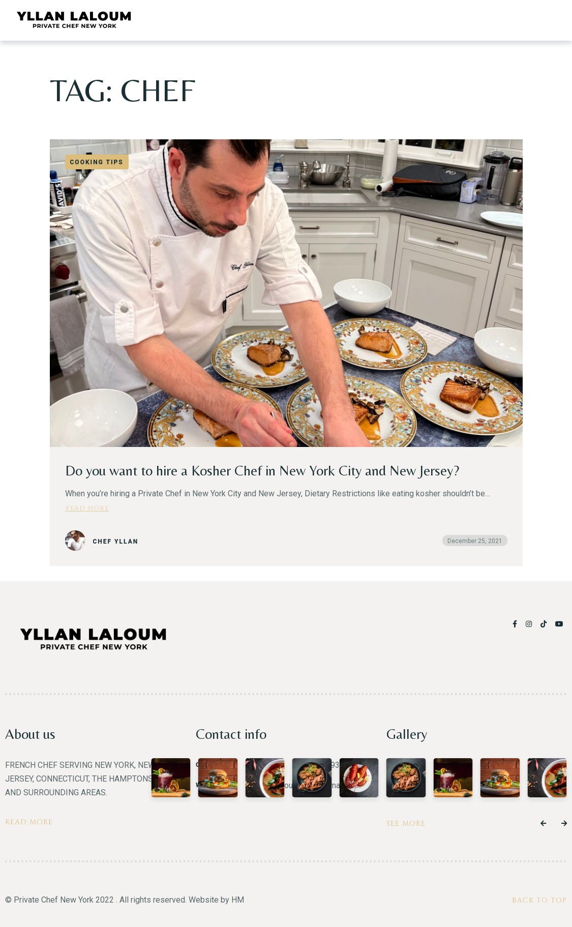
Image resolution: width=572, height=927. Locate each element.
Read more (87, 508)
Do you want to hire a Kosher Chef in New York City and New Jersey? (262, 470)
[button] (543, 823)
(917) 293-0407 (333, 765)
